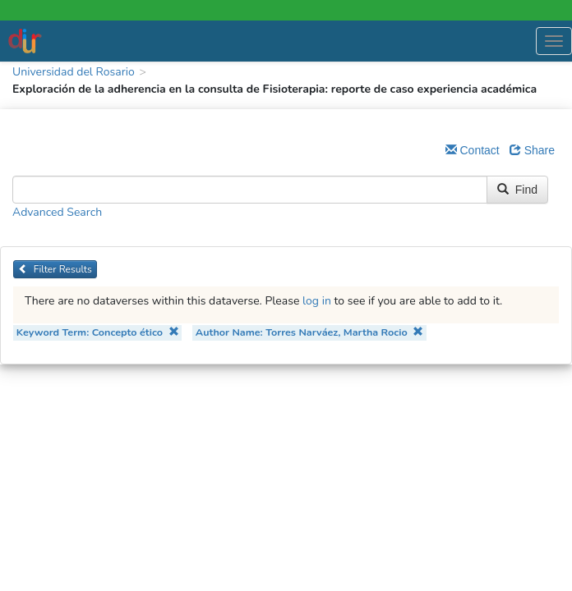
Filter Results (55, 269)
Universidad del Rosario (73, 72)
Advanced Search (57, 212)
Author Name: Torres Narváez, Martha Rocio (309, 332)
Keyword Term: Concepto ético (97, 332)
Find (517, 189)
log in (316, 301)
